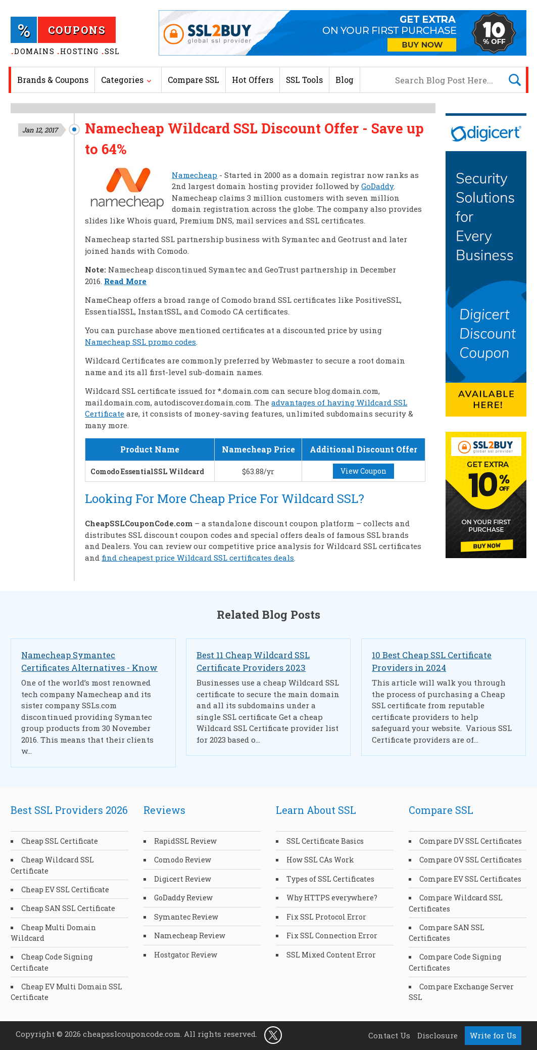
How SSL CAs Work (320, 859)
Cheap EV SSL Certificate (65, 889)
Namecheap (194, 175)
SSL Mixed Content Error (331, 955)
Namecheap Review (189, 935)
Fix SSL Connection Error (331, 935)
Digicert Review (182, 879)
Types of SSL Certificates (330, 879)
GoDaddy (377, 186)
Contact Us (389, 1035)
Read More (125, 281)
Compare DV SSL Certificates (470, 841)
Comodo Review (182, 859)
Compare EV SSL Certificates (470, 879)
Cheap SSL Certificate (59, 841)
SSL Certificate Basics (325, 841)
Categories (122, 79)
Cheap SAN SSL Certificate (68, 908)
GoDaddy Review (183, 897)
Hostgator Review (185, 955)
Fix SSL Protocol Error (326, 917)
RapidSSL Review (185, 841)
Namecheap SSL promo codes (140, 342)
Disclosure (437, 1035)
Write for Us (493, 1035)
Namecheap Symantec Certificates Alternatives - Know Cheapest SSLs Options (89, 668)
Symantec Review (186, 917)
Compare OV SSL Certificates (470, 859)
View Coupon (363, 471)
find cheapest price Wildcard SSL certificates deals (198, 558)
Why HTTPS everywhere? (331, 897)
